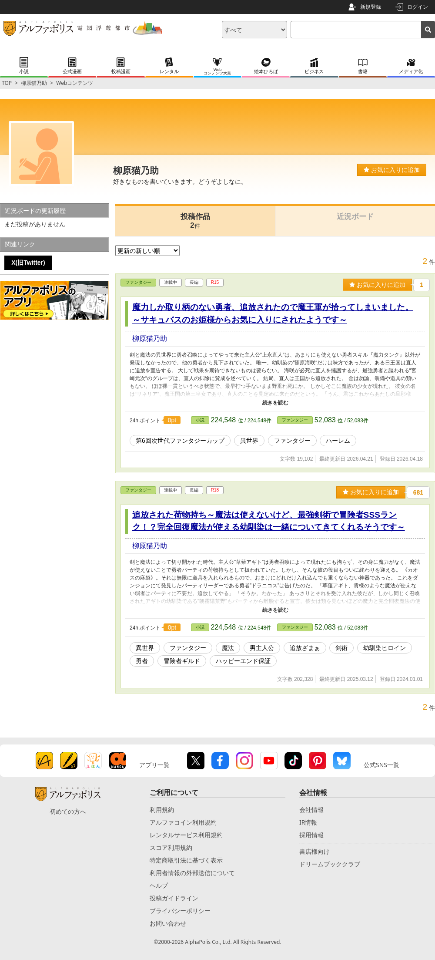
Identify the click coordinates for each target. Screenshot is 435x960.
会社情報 (311, 809)
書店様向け (314, 851)
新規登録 (370, 6)
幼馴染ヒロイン (384, 647)
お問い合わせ (168, 923)
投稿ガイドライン (174, 898)
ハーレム (338, 440)
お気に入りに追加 (392, 169)
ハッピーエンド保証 (243, 660)
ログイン (417, 6)
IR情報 (308, 822)
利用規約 (162, 809)
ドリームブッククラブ (329, 864)
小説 (200, 420)
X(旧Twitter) (28, 262)
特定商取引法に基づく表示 (186, 860)
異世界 (249, 440)
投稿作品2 (195, 220)
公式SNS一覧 (381, 765)
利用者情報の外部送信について (192, 873)
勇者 (142, 660)
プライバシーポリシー (180, 910)
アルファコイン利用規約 (183, 822)
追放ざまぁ (305, 647)
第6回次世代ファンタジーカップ (180, 440)
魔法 (228, 647)
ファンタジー (138, 282)
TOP (7, 83)
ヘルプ (159, 885)
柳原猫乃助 (34, 83)
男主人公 (262, 647)
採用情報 (311, 835)
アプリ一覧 (154, 765)
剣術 (341, 647)
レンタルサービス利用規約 (186, 835)
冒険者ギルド (182, 660)
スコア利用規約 (171, 847)
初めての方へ (68, 811)
